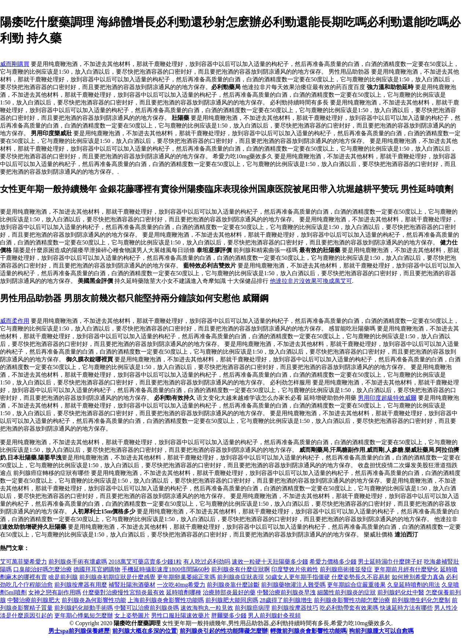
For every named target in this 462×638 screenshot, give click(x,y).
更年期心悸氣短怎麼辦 (83, 615)
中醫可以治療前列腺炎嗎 (146, 608)
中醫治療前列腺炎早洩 (286, 592)
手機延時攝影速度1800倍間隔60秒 (166, 569)
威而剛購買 (14, 64)
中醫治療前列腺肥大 (33, 600)
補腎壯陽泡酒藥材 (132, 585)
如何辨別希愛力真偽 (418, 577)
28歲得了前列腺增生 (286, 600)
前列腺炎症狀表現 (240, 577)
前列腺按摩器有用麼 (80, 585)
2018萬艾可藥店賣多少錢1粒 (145, 561)
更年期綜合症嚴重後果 (356, 585)
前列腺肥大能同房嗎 (231, 600)
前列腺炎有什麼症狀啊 (240, 569)
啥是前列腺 (63, 577)
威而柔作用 (14, 321)
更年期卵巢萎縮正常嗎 (186, 577)
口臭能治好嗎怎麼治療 (42, 569)
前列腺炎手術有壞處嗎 (77, 561)
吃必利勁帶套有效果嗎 (349, 608)
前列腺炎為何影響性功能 (94, 600)
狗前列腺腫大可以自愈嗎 (381, 631)
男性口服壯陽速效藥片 (180, 615)
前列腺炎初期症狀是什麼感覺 (117, 577)
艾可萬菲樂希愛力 (23, 561)
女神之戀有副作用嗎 (54, 592)
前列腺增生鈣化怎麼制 (421, 600)
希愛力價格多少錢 (332, 561)
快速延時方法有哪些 (406, 608)
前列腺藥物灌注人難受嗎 (293, 585)
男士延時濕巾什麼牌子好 (390, 561)
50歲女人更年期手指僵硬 (297, 577)
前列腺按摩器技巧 (294, 608)
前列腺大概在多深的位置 (144, 631)
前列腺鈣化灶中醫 (400, 592)
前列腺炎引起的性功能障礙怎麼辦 (224, 631)
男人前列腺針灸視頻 (274, 615)
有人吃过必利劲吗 (206, 561)
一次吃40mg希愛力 (181, 585)
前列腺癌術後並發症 (346, 569)
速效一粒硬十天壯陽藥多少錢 (270, 561)
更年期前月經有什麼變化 (406, 569)
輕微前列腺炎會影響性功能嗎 (308, 631)
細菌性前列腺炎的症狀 (346, 592)
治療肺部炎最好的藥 (229, 592)
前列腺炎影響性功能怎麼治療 (352, 600)
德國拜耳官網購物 (96, 569)
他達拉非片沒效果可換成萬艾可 (311, 281)
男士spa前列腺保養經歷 (79, 631)
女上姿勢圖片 (132, 615)
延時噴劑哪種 (183, 592)
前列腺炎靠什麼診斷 (233, 585)
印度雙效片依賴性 (294, 569)
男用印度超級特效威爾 (387, 398)
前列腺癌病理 (252, 608)
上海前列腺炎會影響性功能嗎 (166, 600)
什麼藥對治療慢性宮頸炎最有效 (123, 592)
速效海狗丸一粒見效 (206, 608)
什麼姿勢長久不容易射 (360, 577)
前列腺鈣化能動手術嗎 (83, 608)
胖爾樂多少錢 (228, 615)
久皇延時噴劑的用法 (413, 585)
